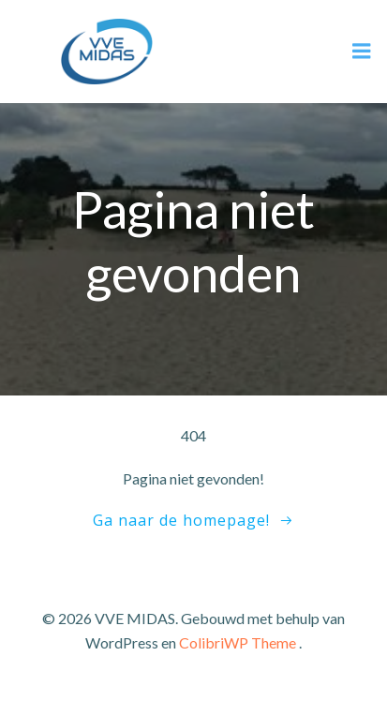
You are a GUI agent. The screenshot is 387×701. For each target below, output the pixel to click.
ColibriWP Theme (237, 642)
